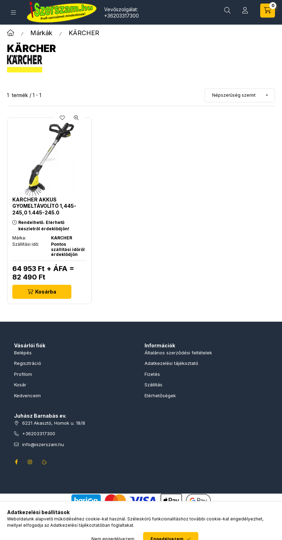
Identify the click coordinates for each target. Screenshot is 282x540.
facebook (16, 462)
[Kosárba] (41, 292)
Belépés (23, 352)
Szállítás (153, 384)
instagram (30, 462)
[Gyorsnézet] (76, 118)
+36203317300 (121, 16)
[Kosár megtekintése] (267, 11)
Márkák (41, 33)
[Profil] (245, 11)
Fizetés (152, 374)
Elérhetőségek (160, 395)
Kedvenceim (27, 395)
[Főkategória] (10, 33)
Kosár (20, 384)
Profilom (23, 374)
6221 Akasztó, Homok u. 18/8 (53, 423)
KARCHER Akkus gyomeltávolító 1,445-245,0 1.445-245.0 (44, 206)
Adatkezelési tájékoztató (171, 363)
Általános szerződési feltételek (178, 352)
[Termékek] (13, 12)
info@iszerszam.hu (43, 444)
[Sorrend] (240, 95)
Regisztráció (27, 363)
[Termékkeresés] (227, 11)
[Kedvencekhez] (62, 118)
